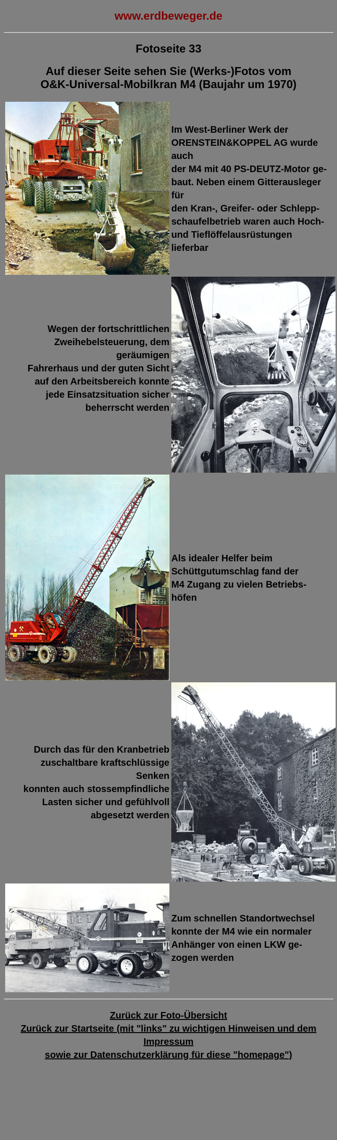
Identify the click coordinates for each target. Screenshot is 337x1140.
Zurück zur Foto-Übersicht (168, 1015)
